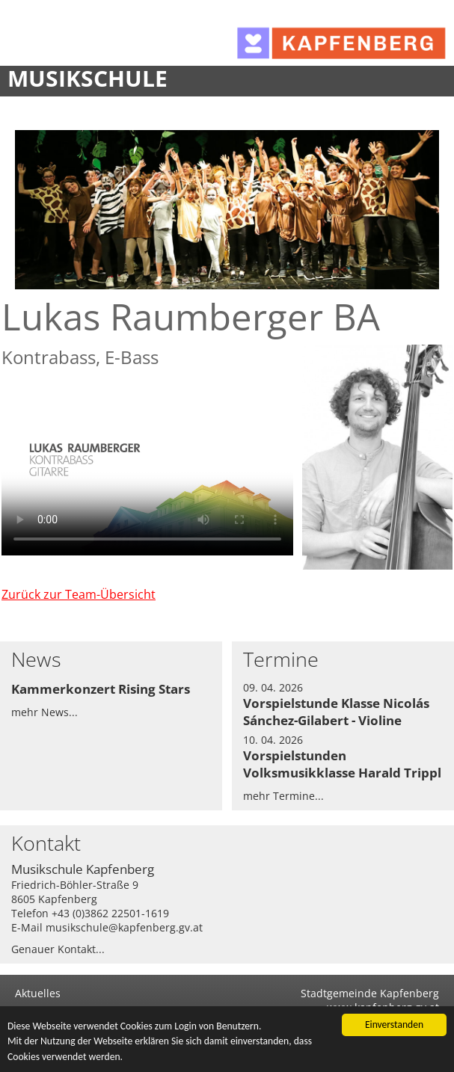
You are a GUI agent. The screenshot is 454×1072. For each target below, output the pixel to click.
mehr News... (44, 712)
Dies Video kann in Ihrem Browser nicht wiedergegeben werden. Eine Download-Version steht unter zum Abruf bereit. (147, 473)
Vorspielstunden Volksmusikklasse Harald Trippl (342, 764)
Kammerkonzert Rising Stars (100, 688)
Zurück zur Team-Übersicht (78, 594)
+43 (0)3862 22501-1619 (110, 913)
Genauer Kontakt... (58, 949)
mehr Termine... (283, 796)
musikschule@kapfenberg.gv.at (124, 927)
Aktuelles (38, 993)
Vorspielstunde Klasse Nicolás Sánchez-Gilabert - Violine (336, 711)
